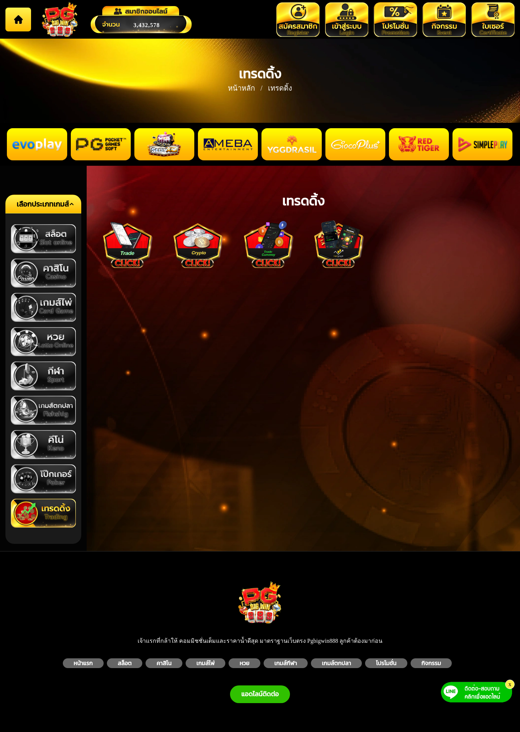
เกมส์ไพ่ (205, 663)
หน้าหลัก (241, 88)
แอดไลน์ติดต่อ (260, 694)
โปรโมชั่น (386, 663)
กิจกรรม (431, 663)
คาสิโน (163, 663)
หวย (244, 663)
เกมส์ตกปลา (336, 663)
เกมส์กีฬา (285, 663)
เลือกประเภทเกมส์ (43, 204)
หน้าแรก (83, 663)
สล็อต (125, 663)
